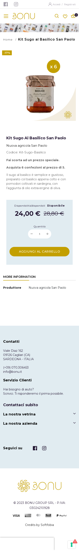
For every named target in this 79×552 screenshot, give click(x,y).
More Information (19, 277)
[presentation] (27, 544)
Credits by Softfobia (39, 525)
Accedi (57, 4)
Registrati (70, 4)
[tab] (19, 277)
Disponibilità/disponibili (29, 205)
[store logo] (23, 16)
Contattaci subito (20, 405)
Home (8, 39)
